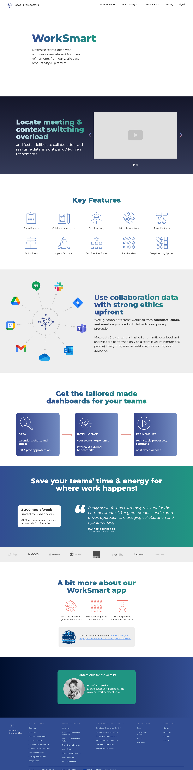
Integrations (34, 761)
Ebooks (140, 738)
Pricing (169, 4)
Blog (139, 728)
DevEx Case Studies (141, 733)
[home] (23, 4)
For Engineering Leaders (106, 736)
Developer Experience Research (71, 733)
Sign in (182, 4)
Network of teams (36, 752)
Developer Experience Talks (71, 739)
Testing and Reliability (71, 753)
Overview (33, 728)
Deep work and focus (37, 736)
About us (167, 732)
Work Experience (69, 761)
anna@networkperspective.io (107, 688)
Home (166, 728)
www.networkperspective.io (103, 692)
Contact (166, 740)
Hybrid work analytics (105, 748)
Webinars (141, 743)
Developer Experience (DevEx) (108, 728)
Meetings (32, 732)
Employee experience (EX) (107, 732)
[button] (107, 4)
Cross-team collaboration (39, 748)
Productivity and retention (107, 740)
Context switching (36, 740)
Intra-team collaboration (39, 744)
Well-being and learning (106, 744)
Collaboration (68, 757)
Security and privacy (37, 757)
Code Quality (67, 749)
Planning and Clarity (71, 745)
